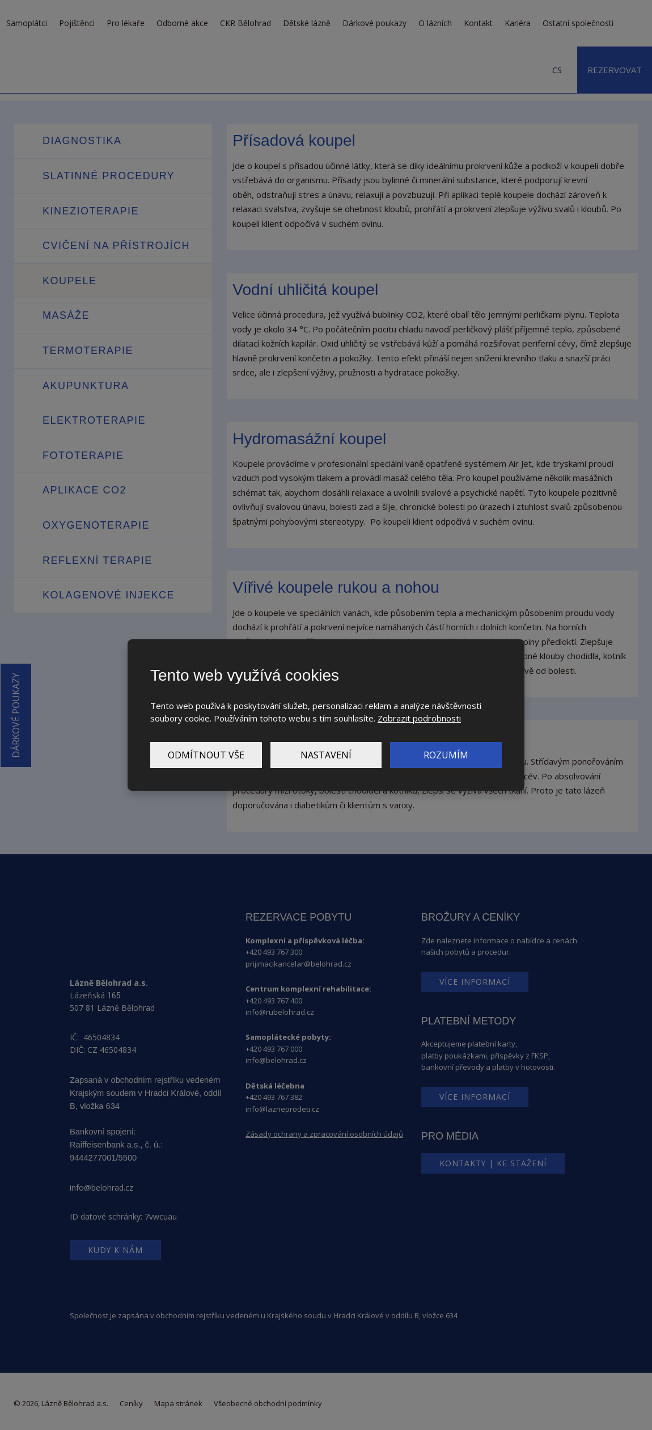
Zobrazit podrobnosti (419, 718)
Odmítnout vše (206, 755)
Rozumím (446, 755)
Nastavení (326, 755)
